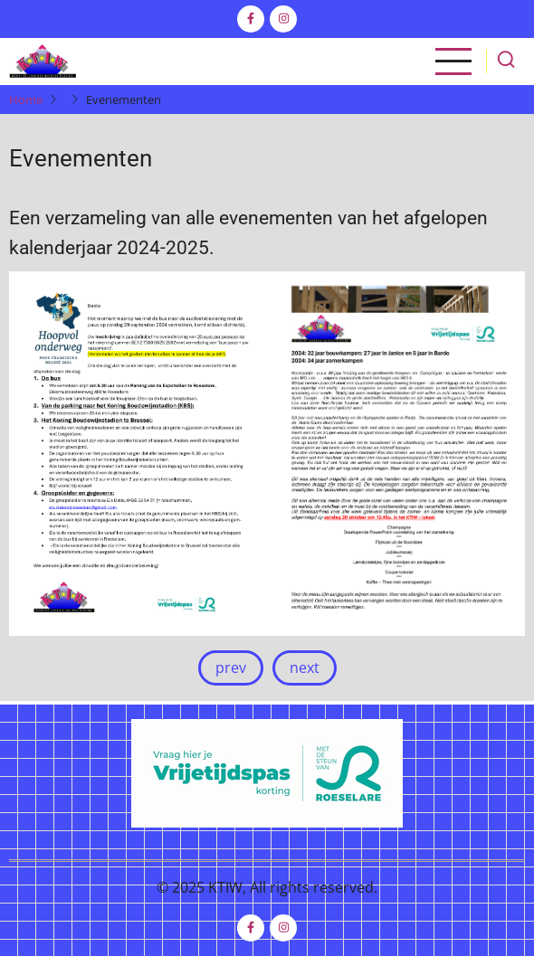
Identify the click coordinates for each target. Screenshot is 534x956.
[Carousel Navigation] (267, 668)
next (304, 667)
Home (26, 99)
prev (230, 667)
